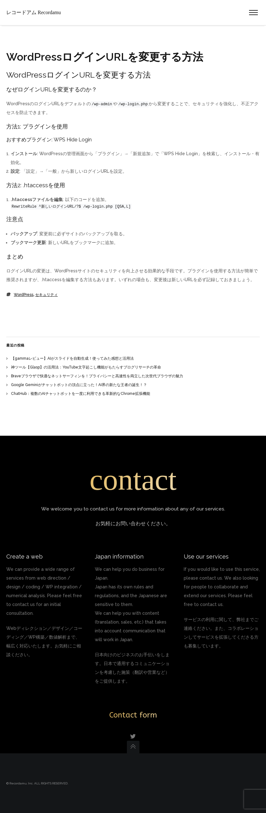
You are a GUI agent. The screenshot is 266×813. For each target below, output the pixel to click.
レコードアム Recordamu (33, 12)
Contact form (133, 715)
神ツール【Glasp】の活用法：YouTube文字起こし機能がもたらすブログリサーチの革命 (86, 367)
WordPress (23, 294)
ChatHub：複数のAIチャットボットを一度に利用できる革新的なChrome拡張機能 (80, 393)
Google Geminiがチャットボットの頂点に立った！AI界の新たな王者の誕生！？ (79, 385)
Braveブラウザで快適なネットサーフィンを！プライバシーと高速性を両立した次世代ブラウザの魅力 (97, 376)
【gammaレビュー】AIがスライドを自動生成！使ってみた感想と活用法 (72, 358)
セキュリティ (46, 294)
